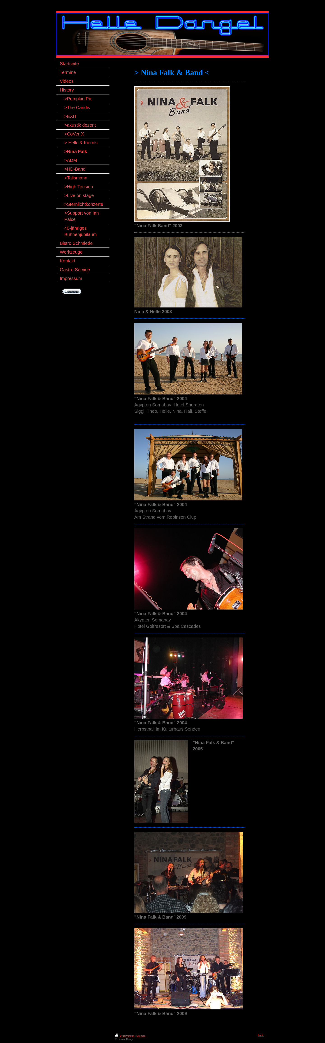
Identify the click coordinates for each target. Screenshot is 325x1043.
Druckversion (125, 1035)
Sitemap (140, 1035)
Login (261, 1035)
